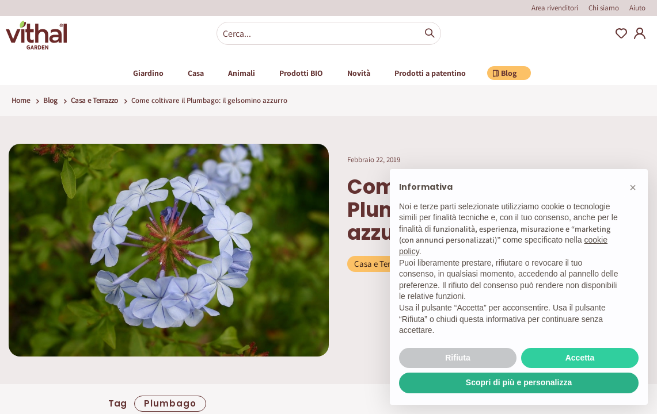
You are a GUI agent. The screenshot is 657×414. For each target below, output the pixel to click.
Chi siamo (603, 8)
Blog (50, 100)
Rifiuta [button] (457, 357)
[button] (633, 187)
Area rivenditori (554, 8)
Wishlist (621, 33)
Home (21, 100)
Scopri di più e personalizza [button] (519, 382)
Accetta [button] (580, 357)
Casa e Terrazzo (94, 100)
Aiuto (637, 8)
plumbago (170, 403)
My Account (640, 33)
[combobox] (329, 33)
